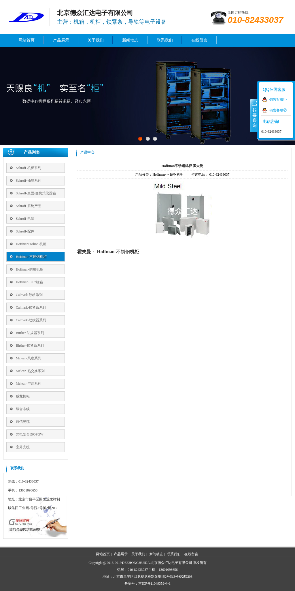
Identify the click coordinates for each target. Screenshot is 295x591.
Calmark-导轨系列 (29, 295)
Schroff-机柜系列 (28, 168)
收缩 (254, 115)
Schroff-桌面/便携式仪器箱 (36, 193)
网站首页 (26, 40)
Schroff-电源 (25, 219)
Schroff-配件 (25, 231)
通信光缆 (23, 422)
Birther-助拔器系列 (30, 333)
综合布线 (23, 409)
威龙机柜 (23, 396)
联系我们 (165, 40)
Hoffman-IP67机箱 (29, 282)
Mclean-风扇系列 (28, 358)
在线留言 (199, 40)
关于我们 (96, 40)
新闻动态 (130, 40)
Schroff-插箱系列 (28, 181)
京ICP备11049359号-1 (154, 583)
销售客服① (278, 99)
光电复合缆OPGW (29, 434)
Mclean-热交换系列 (30, 371)
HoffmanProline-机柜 (31, 244)
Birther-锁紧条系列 (30, 346)
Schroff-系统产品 (28, 206)
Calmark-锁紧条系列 (31, 307)
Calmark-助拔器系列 (31, 320)
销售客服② (278, 110)
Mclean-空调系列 (28, 384)
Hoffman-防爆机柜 (29, 269)
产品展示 (61, 40)
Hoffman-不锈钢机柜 (31, 257)
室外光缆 (23, 447)
